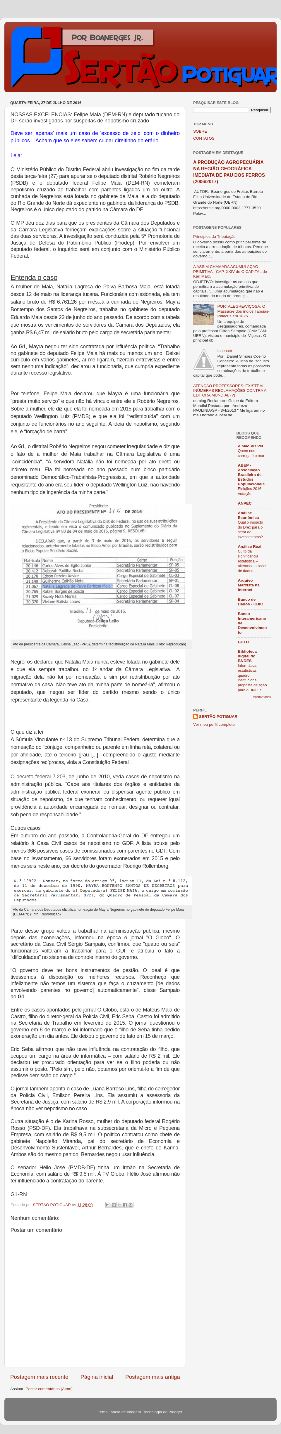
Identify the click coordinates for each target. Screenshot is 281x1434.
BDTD (243, 642)
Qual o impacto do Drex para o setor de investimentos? (250, 529)
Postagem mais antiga (152, 1377)
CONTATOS (204, 138)
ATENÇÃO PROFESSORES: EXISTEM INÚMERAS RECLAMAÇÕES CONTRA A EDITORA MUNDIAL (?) (229, 390)
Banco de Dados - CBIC (250, 601)
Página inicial (96, 1377)
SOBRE (200, 131)
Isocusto (224, 351)
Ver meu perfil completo (214, 724)
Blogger (175, 1412)
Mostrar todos (262, 697)
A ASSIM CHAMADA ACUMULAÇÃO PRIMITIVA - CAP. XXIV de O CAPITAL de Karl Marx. (230, 271)
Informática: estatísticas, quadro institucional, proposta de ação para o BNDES (252, 677)
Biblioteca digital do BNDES (247, 656)
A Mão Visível (250, 446)
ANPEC (245, 503)
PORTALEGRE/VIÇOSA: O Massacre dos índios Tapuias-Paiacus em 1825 (243, 311)
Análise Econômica (248, 515)
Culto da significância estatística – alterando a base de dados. (252, 561)
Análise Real (249, 546)
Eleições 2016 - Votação (251, 491)
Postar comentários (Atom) (49, 1389)
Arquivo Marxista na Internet (249, 585)
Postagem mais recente (39, 1377)
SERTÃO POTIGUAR (218, 716)
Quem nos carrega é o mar (251, 453)
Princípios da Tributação (214, 236)
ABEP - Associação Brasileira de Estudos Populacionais (251, 474)
